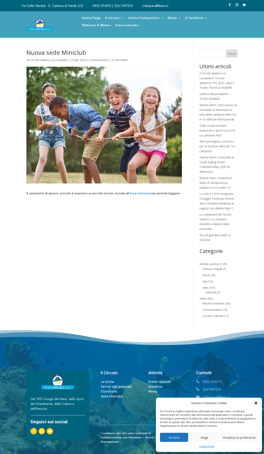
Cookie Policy (207, 446)
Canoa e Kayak (212, 269)
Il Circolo (112, 18)
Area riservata (126, 25)
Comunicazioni (99, 60)
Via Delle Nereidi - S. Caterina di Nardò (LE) (52, 5)
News (172, 18)
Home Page (91, 18)
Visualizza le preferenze (239, 437)
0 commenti (119, 60)
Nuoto (206, 275)
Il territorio (109, 391)
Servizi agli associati (116, 386)
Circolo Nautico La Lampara (48, 60)
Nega (204, 437)
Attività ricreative (213, 303)
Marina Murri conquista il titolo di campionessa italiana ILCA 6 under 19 (215, 183)
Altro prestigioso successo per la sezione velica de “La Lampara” (217, 146)
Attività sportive (209, 264)
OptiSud (211, 292)
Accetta (174, 437)
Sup (204, 281)
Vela (205, 288)
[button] (256, 403)
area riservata (140, 193)
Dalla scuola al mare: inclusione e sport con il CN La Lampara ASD (217, 130)
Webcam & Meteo (96, 25)
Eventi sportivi (159, 381)
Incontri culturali (212, 316)
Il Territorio (194, 18)
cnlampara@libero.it (155, 5)
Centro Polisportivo (144, 18)
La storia (107, 381)
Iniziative (155, 386)
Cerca (231, 54)
